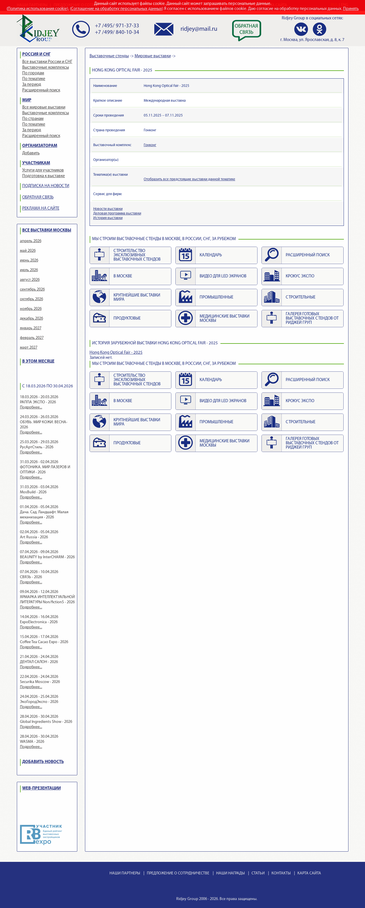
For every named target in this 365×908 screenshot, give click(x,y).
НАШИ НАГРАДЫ (230, 873)
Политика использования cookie (37, 9)
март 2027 (28, 347)
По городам (33, 73)
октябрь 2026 (31, 299)
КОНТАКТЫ (281, 873)
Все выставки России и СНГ (47, 62)
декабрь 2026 (31, 318)
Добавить (31, 153)
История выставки (108, 218)
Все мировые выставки (43, 107)
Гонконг (150, 145)
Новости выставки (108, 209)
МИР (26, 100)
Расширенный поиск (41, 90)
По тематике (33, 79)
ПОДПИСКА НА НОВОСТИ (45, 186)
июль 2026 (29, 270)
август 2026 (30, 280)
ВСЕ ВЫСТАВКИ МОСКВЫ (46, 230)
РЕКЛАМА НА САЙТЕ (40, 208)
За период (31, 85)
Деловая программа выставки (117, 213)
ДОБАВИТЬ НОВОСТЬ (43, 762)
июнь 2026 (29, 260)
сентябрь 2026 (32, 289)
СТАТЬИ (258, 873)
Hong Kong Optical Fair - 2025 (116, 353)
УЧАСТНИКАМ (36, 163)
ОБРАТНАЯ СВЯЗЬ (38, 197)
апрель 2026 (30, 241)
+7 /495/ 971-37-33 (117, 26)
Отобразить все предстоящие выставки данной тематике (189, 179)
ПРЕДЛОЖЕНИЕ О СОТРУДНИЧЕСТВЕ (178, 873)
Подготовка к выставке (43, 176)
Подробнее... (31, 407)
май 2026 (28, 251)
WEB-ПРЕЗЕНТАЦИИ (41, 788)
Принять (351, 9)
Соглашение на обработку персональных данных (116, 9)
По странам (33, 119)
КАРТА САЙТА (309, 873)
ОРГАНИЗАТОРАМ (39, 146)
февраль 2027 (32, 338)
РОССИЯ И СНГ (36, 54)
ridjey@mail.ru (199, 29)
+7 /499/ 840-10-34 (117, 32)
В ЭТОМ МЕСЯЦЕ (38, 361)
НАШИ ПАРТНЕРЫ (125, 873)
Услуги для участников (43, 170)
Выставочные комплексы (45, 68)
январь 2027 (30, 328)
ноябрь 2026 (31, 309)
